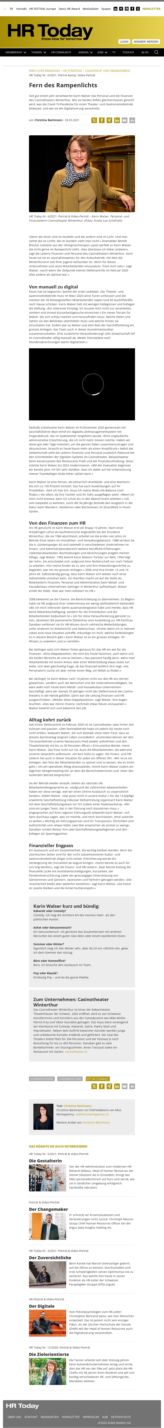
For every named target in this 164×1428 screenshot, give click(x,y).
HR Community (61, 52)
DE (5, 9)
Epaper (106, 9)
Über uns (14, 1417)
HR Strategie (72, 71)
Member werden (146, 41)
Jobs (102, 52)
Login (124, 41)
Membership (16, 52)
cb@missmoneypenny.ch (92, 1114)
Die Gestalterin (45, 1161)
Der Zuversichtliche (50, 1257)
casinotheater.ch (76, 1051)
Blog (145, 52)
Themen (38, 52)
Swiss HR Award (69, 9)
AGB (105, 1417)
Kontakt (21, 9)
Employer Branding (44, 71)
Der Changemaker (48, 1209)
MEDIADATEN (50, 1417)
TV (113, 52)
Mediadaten (91, 9)
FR (11, 9)
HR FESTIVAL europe (42, 9)
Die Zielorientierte (49, 1354)
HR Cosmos (100, 1079)
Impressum (91, 1417)
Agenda (85, 52)
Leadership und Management (107, 71)
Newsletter (151, 8)
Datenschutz (121, 1417)
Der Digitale (42, 1306)
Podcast (128, 52)
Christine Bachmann (48, 120)
